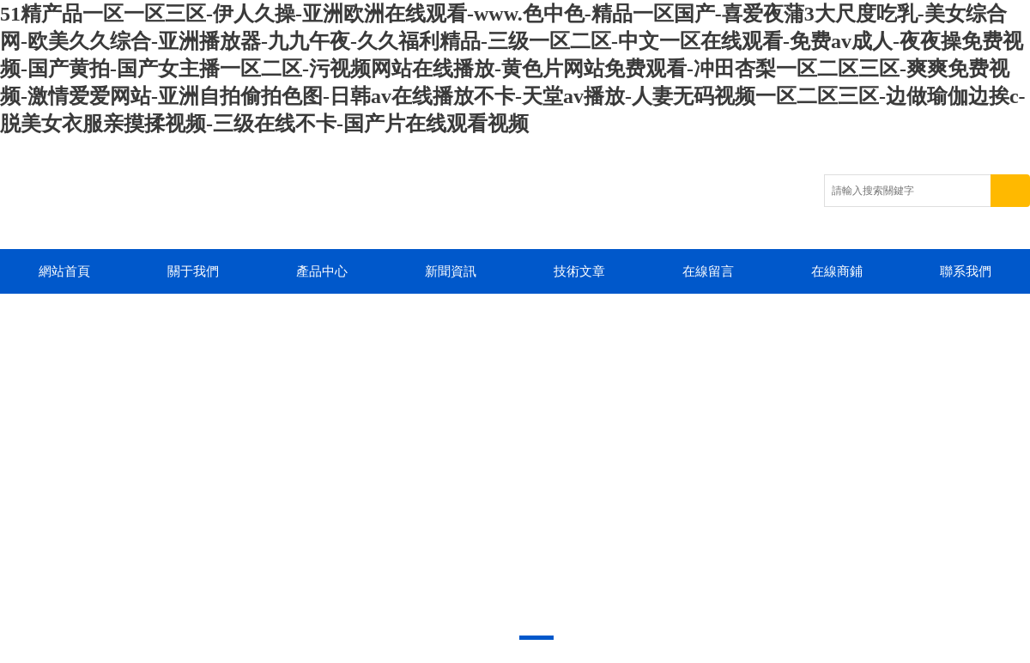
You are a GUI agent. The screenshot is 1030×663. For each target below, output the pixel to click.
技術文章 (579, 271)
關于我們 (193, 271)
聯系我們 (965, 271)
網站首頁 (64, 271)
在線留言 (708, 271)
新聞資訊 (450, 271)
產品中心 (322, 271)
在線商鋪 (837, 271)
